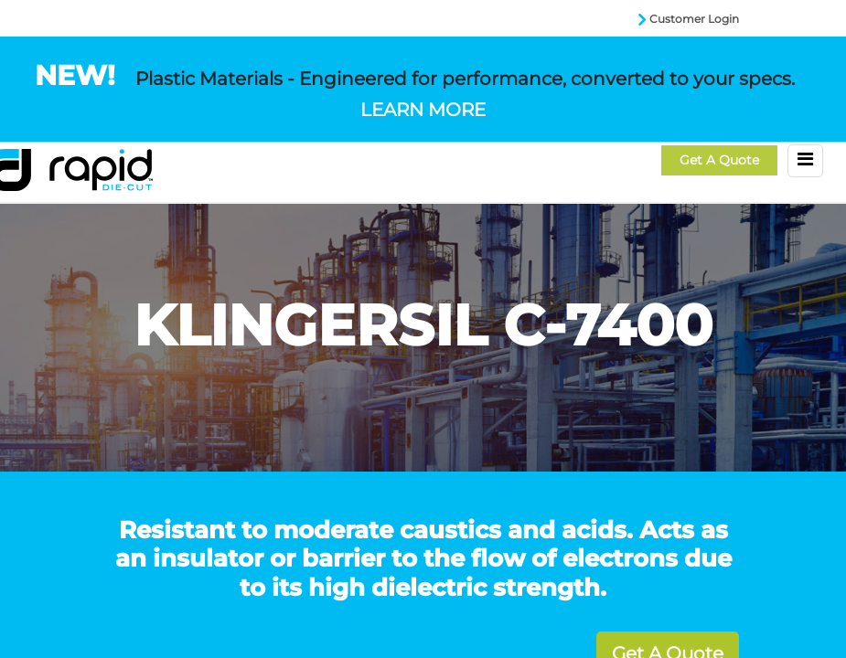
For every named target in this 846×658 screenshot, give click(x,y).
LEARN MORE (423, 110)
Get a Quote (719, 160)
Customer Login (694, 19)
